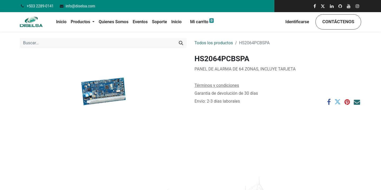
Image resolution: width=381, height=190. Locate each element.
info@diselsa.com (80, 6)
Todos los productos (213, 42)
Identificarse (297, 21)
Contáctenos (338, 21)
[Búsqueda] (181, 43)
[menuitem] (61, 22)
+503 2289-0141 (41, 6)
